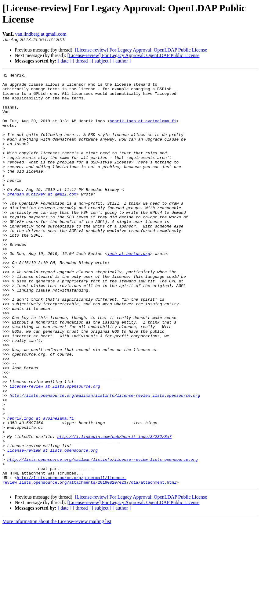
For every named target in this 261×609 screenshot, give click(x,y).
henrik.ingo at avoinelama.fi (143, 131)
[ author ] (122, 60)
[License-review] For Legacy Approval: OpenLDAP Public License (141, 49)
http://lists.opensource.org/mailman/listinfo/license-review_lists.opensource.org (104, 460)
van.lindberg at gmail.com (41, 34)
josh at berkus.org (128, 290)
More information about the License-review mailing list (56, 603)
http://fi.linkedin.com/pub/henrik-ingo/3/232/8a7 (114, 509)
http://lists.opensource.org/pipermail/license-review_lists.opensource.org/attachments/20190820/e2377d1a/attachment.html (89, 561)
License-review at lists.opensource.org (54, 449)
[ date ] (64, 60)
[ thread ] (82, 60)
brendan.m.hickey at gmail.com (41, 218)
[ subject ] (101, 60)
